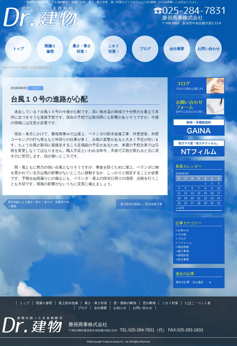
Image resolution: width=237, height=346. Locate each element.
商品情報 (183, 247)
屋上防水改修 (68, 303)
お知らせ (183, 230)
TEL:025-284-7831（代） (143, 330)
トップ (18, 49)
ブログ (145, 49)
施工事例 (183, 251)
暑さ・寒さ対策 (81, 48)
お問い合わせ (208, 49)
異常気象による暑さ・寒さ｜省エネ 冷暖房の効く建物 (38, 204)
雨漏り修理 (50, 48)
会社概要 (176, 49)
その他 (182, 234)
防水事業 (183, 259)
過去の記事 (183, 282)
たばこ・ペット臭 (198, 303)
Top (4, 67)
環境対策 (183, 255)
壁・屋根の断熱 (125, 303)
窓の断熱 (149, 303)
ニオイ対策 (113, 48)
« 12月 (180, 208)
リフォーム (185, 242)
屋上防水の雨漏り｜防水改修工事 (141, 204)
